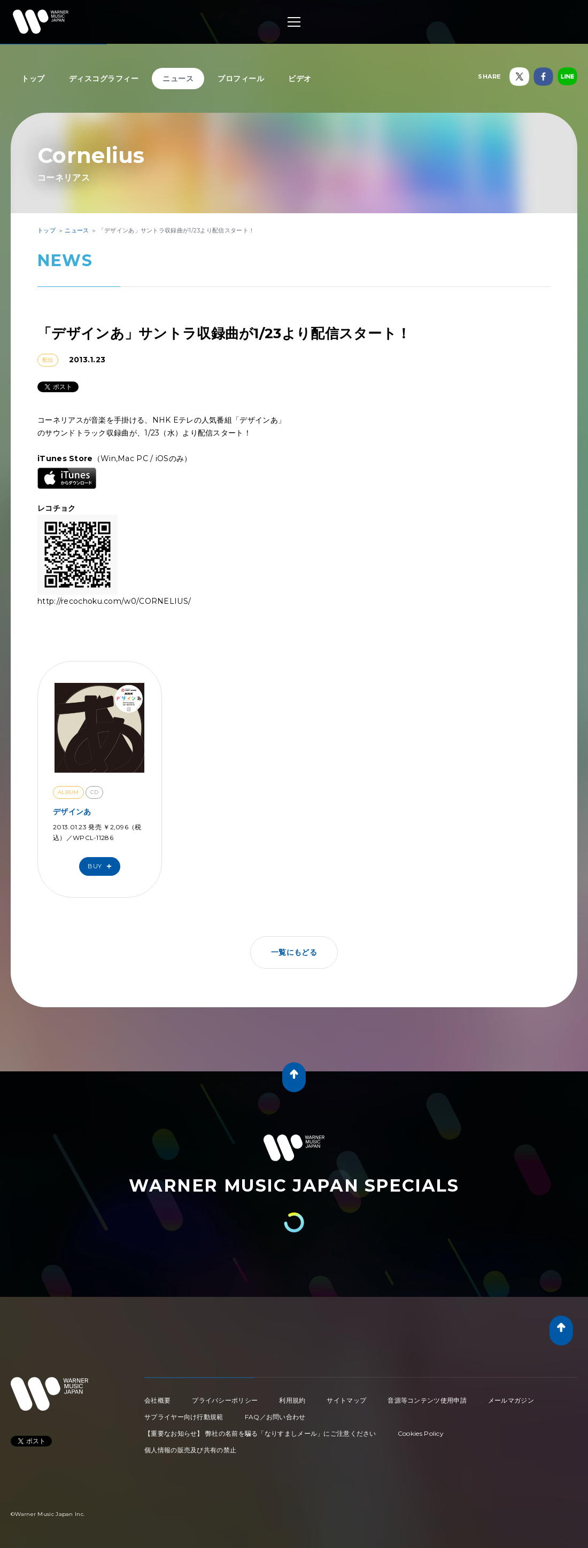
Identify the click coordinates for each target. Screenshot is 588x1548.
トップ (33, 78)
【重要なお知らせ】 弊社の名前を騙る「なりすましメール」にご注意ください (260, 1433)
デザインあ (72, 811)
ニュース (178, 78)
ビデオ (300, 78)
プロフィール (241, 78)
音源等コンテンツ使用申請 (427, 1400)
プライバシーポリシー (225, 1400)
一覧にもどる (294, 952)
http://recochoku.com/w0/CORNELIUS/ (114, 601)
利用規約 (292, 1400)
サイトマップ (346, 1400)
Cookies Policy (421, 1433)
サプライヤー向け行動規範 (183, 1417)
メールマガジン (511, 1400)
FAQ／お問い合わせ (275, 1417)
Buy (102, 866)
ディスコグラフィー (104, 78)
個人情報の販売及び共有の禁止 (190, 1450)
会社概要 (157, 1400)
